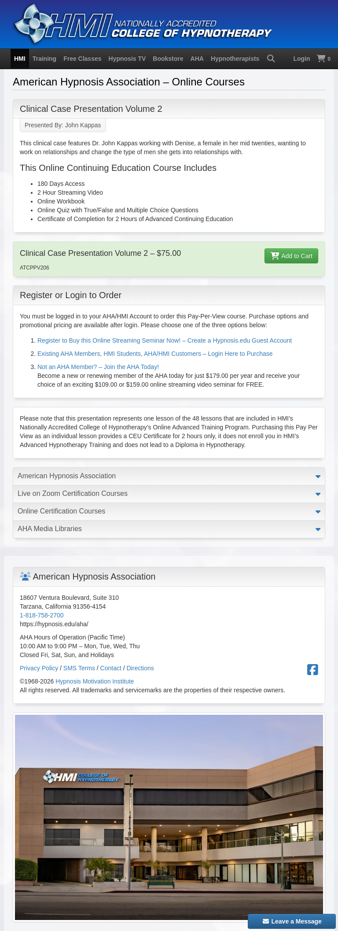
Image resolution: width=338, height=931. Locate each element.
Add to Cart (291, 255)
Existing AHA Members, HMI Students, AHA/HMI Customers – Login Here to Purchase (155, 353)
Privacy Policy (39, 668)
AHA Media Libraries (50, 528)
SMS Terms (79, 668)
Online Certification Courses (61, 511)
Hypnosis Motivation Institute (94, 681)
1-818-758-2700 (42, 615)
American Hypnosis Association (67, 476)
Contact (110, 668)
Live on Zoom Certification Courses (73, 493)
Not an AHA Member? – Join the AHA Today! (98, 366)
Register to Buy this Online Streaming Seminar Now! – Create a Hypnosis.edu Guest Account (164, 340)
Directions (140, 668)
